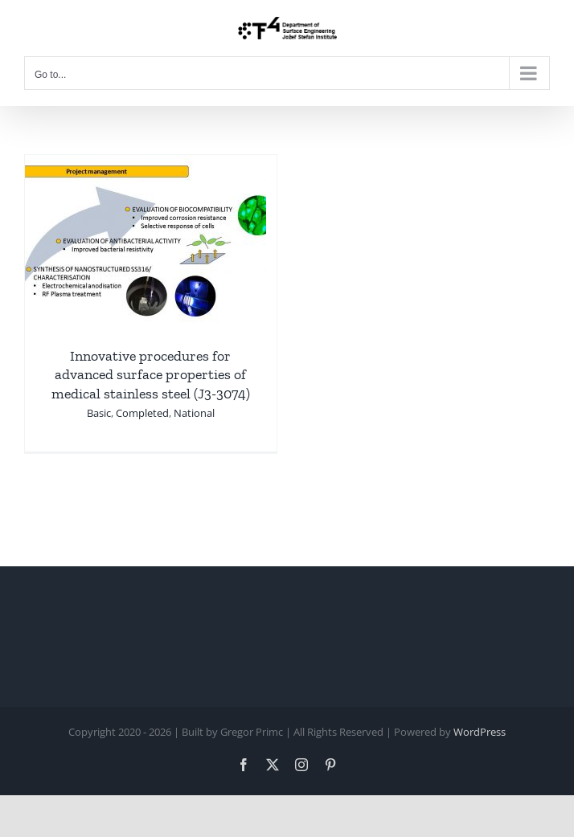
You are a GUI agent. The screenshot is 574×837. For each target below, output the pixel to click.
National (194, 413)
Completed (142, 413)
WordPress (479, 732)
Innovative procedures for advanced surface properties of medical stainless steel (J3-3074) (150, 374)
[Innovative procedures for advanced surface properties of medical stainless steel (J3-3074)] (145, 166)
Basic (99, 413)
